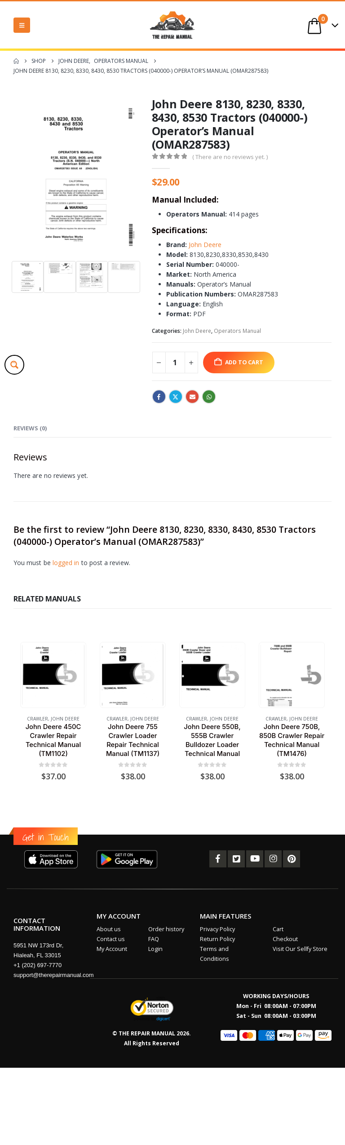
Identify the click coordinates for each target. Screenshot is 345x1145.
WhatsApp (209, 396)
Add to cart (244, 362)
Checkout (285, 939)
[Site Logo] (172, 25)
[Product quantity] (175, 362)
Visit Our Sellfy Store (300, 949)
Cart (278, 929)
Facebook (159, 396)
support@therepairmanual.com (53, 975)
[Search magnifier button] (14, 364)
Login (155, 949)
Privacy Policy (217, 929)
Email (192, 396)
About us (109, 929)
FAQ (153, 939)
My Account (112, 949)
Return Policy (217, 939)
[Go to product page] (53, 675)
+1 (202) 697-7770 (37, 965)
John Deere (205, 244)
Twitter (175, 396)
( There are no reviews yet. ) (230, 157)
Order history (166, 929)
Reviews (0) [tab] (30, 428)
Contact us (111, 939)
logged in (66, 562)
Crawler (37, 719)
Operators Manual (237, 331)
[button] (21, 25)
